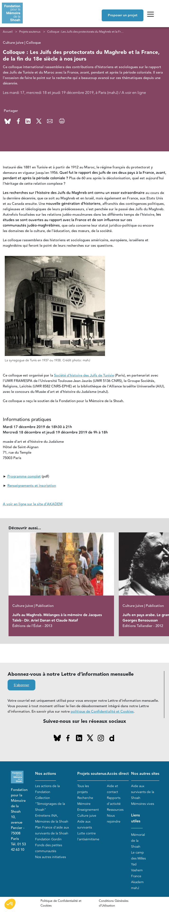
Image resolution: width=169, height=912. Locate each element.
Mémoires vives (142, 803)
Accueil (8, 31)
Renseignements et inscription (31, 485)
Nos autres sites (145, 774)
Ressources (115, 809)
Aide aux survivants (84, 824)
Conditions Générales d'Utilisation (113, 903)
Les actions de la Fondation (47, 789)
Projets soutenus (29, 31)
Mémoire (84, 803)
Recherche (85, 797)
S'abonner (21, 685)
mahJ (135, 888)
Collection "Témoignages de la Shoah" (50, 803)
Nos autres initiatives (50, 857)
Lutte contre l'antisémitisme (88, 836)
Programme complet (24, 476)
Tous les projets (83, 789)
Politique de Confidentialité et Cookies (61, 903)
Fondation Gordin (48, 839)
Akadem (137, 882)
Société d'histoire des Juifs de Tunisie (84, 375)
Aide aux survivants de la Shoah (142, 792)
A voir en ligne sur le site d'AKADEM (33, 504)
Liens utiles (135, 818)
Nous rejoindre (113, 818)
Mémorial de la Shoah (138, 840)
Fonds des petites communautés (48, 848)
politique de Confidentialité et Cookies (102, 711)
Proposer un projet (122, 15)
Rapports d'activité (114, 800)
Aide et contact (112, 789)
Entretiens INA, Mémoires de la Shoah (51, 818)
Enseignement (88, 809)
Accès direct (118, 774)
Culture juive (86, 815)
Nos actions (45, 774)
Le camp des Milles (138, 855)
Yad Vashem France (137, 870)
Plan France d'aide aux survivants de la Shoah (52, 830)
